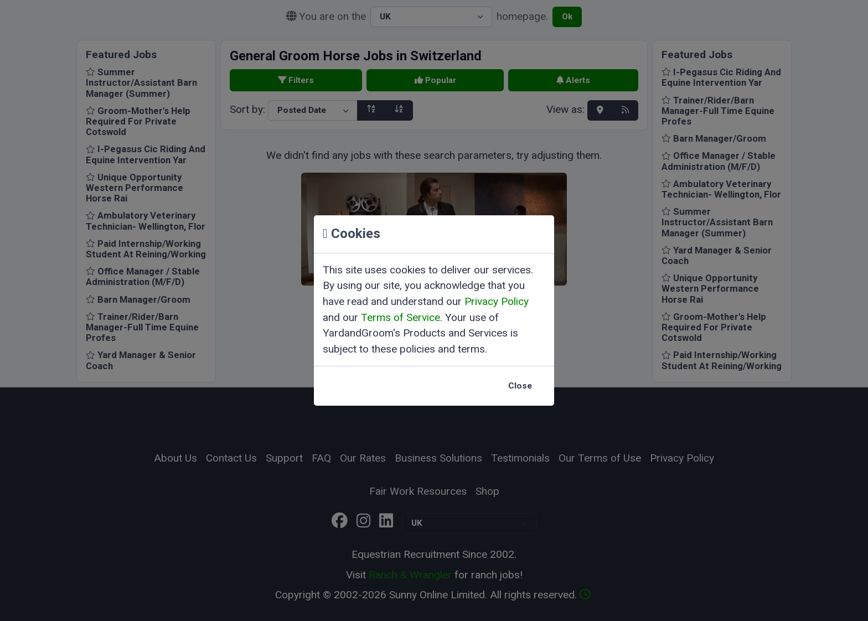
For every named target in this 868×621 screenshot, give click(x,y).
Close (520, 386)
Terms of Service (400, 317)
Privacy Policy (496, 301)
